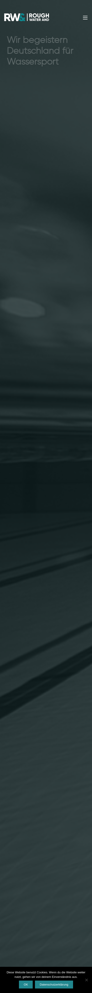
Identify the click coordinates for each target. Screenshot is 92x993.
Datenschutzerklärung (54, 984)
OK (26, 984)
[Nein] (86, 980)
